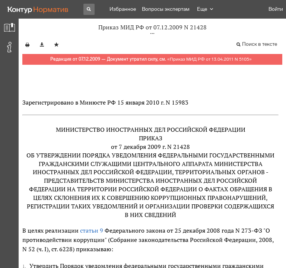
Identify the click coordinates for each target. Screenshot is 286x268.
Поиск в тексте (259, 44)
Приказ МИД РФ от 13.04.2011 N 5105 (209, 59)
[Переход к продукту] (38, 9)
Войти (275, 9)
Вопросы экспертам (166, 9)
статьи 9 (91, 230)
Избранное (122, 9)
